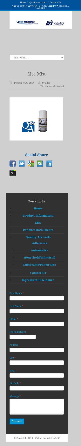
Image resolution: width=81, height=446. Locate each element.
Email (14, 319)
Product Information (38, 215)
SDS (38, 223)
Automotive (39, 250)
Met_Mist (37, 74)
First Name (17, 293)
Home (23, 2)
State (13, 370)
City (13, 357)
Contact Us (55, 2)
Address (14, 345)
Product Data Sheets (38, 230)
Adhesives (39, 243)
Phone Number (18, 332)
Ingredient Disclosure (38, 280)
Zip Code (15, 383)
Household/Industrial (39, 257)
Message (15, 396)
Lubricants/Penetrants (39, 264)
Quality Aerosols (38, 2)
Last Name (16, 306)
